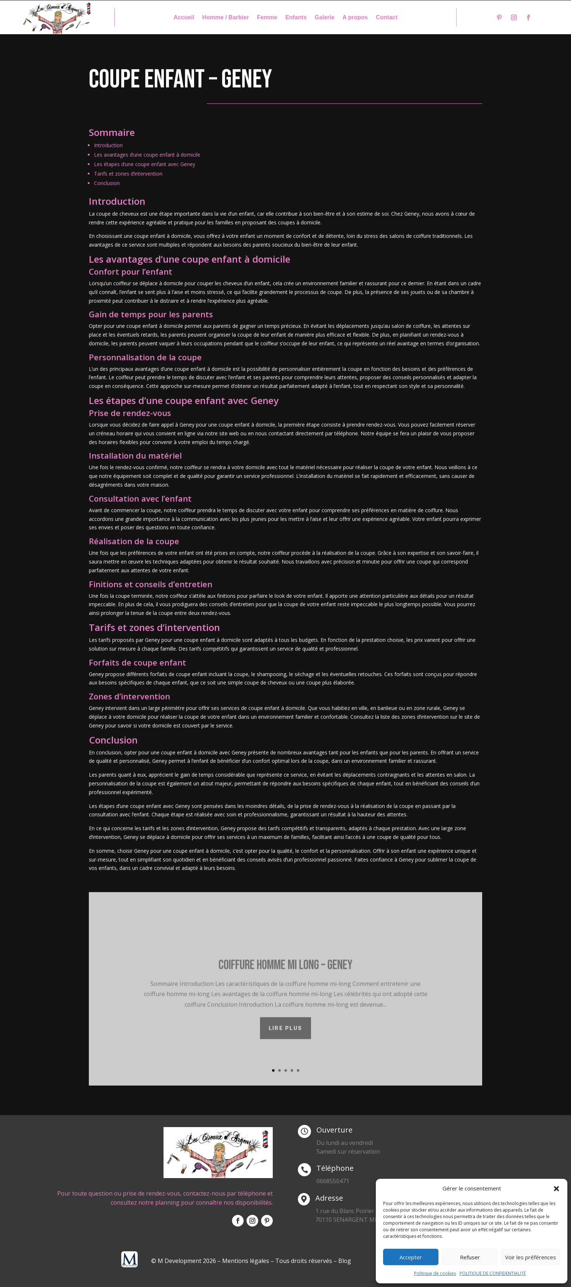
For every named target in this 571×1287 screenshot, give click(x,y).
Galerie (324, 17)
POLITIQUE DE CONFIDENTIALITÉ (493, 1273)
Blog (344, 1261)
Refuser (470, 1257)
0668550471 (332, 1181)
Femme (267, 17)
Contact (387, 17)
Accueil (183, 17)
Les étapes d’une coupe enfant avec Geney (144, 164)
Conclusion (107, 183)
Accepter (410, 1257)
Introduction (108, 145)
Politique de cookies (435, 1273)
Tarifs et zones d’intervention (128, 173)
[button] (556, 1188)
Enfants (296, 17)
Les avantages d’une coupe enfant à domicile (147, 154)
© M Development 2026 (184, 1261)
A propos (355, 17)
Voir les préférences (530, 1257)
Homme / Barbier (225, 17)
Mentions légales (245, 1261)
